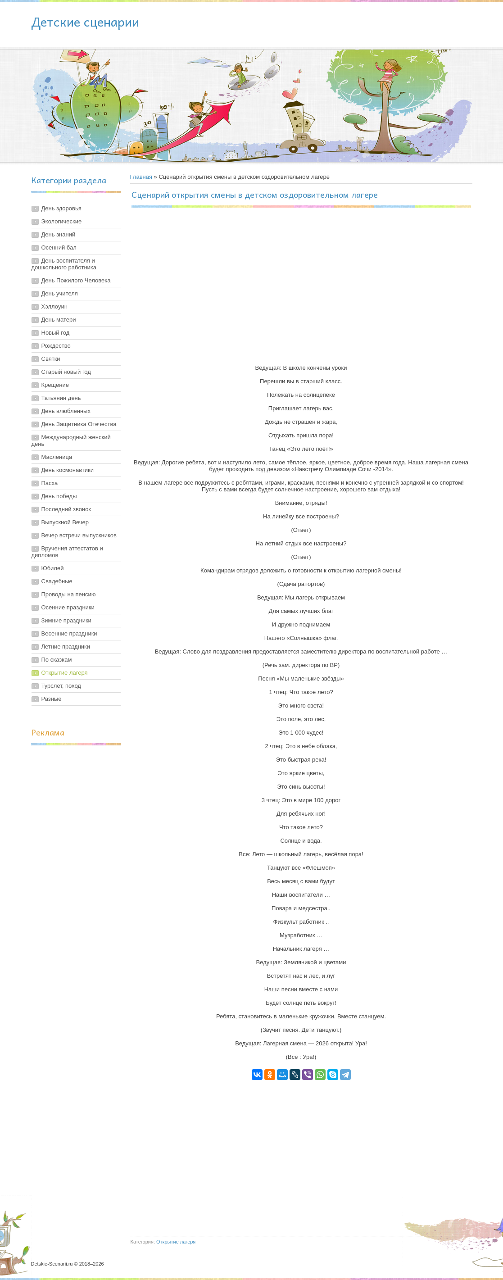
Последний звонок (66, 509)
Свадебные (57, 581)
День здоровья (61, 208)
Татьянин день (61, 398)
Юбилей (52, 568)
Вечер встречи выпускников (79, 535)
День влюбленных (66, 411)
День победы (59, 496)
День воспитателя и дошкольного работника (64, 264)
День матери (58, 319)
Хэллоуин (54, 306)
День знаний (58, 234)
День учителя (59, 293)
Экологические (61, 221)
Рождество (56, 345)
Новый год (55, 332)
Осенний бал (59, 247)
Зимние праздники (66, 620)
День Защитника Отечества (79, 424)
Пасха (49, 483)
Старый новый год (66, 371)
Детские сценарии (85, 21)
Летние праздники (66, 646)
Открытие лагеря (64, 672)
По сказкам (56, 659)
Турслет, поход (61, 685)
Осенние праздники (68, 607)
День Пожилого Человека (76, 280)
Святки (50, 358)
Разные (51, 698)
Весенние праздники (69, 633)
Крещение (55, 384)
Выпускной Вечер (65, 522)
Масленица (57, 457)
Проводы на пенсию (68, 594)
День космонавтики (67, 470)
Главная (141, 176)
